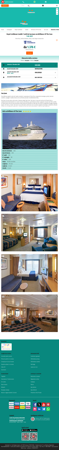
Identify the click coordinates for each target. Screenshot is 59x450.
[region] (29, 17)
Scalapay (33, 382)
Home (2, 29)
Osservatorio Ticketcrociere (7, 379)
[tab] (29, 65)
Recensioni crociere (35, 376)
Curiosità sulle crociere (6, 356)
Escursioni (3, 369)
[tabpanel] (29, 94)
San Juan (46, 29)
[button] (56, 192)
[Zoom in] (57, 9)
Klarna (32, 384)
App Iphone (33, 387)
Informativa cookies (35, 361)
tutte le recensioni (6, 349)
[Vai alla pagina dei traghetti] (5, 5)
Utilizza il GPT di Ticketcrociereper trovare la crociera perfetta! (40, 419)
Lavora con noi (34, 367)
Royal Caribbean (18, 29)
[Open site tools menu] (57, 2)
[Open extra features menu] (25, 6)
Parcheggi (33, 364)
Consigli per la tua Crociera (7, 361)
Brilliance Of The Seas (36, 29)
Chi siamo (3, 382)
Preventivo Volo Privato (36, 392)
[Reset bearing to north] (57, 14)
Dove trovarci (4, 384)
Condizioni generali (35, 356)
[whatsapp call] (34, 2)
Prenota (29, 53)
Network (3, 387)
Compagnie (9, 29)
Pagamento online (35, 379)
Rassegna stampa (5, 390)
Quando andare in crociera (7, 364)
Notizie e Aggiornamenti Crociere (9, 392)
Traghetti (3, 376)
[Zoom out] (57, 11)
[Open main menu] (57, 6)
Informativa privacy (35, 359)
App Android (34, 390)
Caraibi (26, 29)
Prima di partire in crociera (7, 359)
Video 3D (3, 367)
